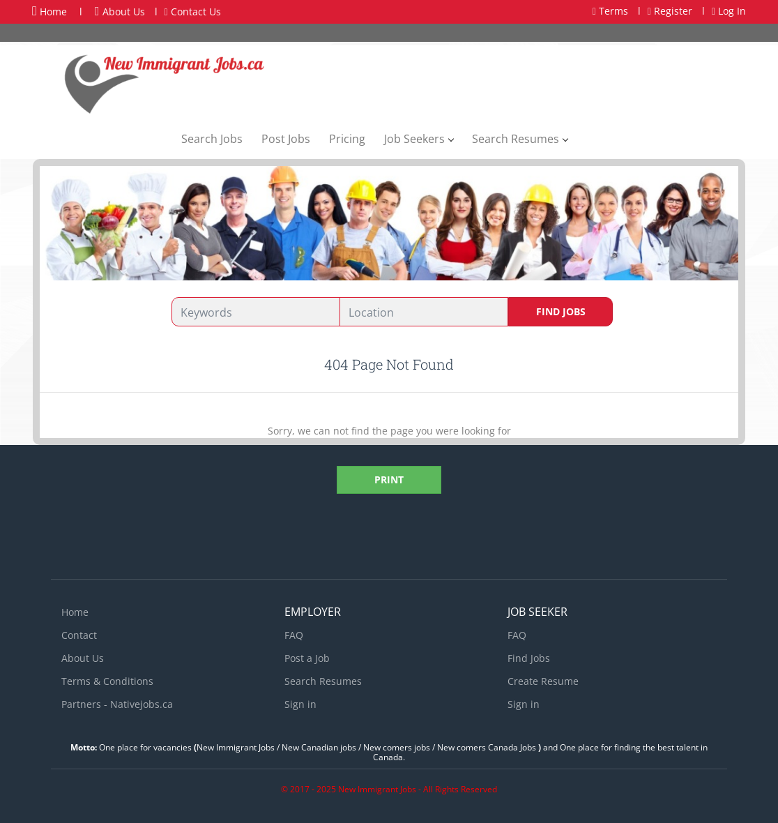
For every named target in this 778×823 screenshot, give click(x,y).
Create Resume (543, 681)
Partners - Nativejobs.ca (117, 704)
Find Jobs (561, 311)
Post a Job (307, 658)
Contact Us (193, 11)
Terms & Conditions (107, 681)
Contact (79, 635)
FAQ (293, 635)
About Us (120, 11)
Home (49, 11)
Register (670, 10)
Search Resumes (323, 681)
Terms (610, 10)
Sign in (300, 704)
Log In (729, 10)
